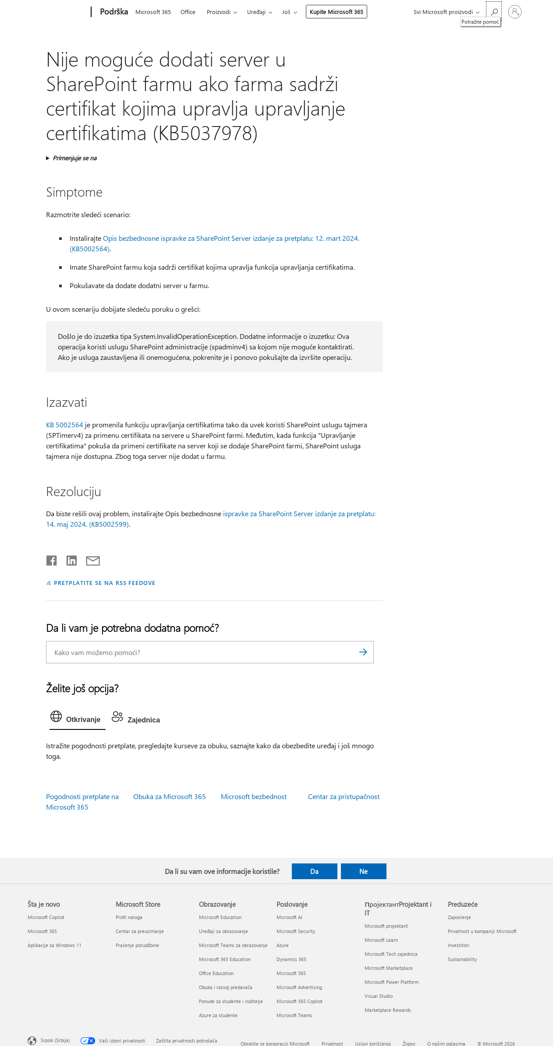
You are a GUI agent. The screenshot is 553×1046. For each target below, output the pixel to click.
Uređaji (256, 11)
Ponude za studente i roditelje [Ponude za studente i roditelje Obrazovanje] (231, 1001)
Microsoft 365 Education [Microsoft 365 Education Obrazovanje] (225, 959)
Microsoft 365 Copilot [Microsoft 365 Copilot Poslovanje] (299, 1001)
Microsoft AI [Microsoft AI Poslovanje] (289, 917)
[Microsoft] (58, 12)
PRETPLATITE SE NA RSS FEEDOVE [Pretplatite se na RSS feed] (105, 582)
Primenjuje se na (74, 158)
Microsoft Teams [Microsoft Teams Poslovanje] (294, 1015)
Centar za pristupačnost (343, 796)
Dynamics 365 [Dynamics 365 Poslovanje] (291, 959)
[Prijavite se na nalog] (514, 11)
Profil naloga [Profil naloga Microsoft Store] (129, 917)
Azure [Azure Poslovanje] (282, 945)
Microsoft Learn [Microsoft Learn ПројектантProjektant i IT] (381, 940)
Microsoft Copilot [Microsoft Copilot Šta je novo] (46, 917)
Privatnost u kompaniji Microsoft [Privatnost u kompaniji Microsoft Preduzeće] (482, 931)
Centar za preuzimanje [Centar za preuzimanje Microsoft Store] (140, 931)
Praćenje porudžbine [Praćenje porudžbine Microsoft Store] (137, 945)
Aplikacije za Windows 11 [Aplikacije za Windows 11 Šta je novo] (55, 945)
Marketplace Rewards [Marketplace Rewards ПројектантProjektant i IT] (388, 1010)
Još (286, 11)
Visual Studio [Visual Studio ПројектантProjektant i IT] (379, 996)
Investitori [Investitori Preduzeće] (458, 945)
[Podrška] (113, 12)
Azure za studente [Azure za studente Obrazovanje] (218, 1015)
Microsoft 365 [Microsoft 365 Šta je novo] (42, 931)
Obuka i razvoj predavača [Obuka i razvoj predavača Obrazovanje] (225, 987)
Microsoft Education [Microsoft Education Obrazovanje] (220, 917)
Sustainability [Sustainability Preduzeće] (462, 959)
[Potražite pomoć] (494, 11)
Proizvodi (218, 11)
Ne (363, 871)
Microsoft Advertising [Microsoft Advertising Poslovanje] (299, 987)
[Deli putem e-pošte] (89, 559)
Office (188, 11)
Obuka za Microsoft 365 (169, 796)
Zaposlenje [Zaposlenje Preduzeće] (459, 917)
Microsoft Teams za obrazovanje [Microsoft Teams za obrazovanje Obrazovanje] (233, 945)
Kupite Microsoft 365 (336, 11)
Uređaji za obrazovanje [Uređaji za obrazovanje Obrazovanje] (223, 931)
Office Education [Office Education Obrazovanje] (216, 973)
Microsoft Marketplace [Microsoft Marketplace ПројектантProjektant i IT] (389, 968)
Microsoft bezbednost (254, 796)
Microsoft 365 (153, 11)
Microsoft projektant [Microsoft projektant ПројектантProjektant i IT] (386, 926)
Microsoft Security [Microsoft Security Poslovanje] (295, 931)
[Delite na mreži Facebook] (52, 559)
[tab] (78, 718)
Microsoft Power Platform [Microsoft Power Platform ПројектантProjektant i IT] (391, 982)
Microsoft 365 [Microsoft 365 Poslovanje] (291, 973)
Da (314, 871)
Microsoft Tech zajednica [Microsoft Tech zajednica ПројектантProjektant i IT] (391, 954)
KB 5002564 (64, 424)
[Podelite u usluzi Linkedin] (68, 559)
